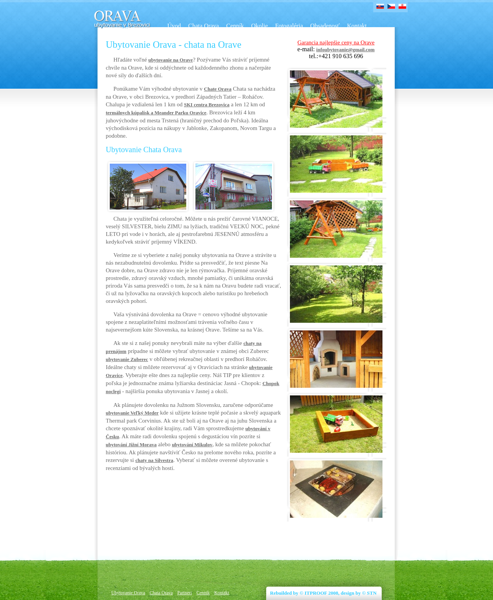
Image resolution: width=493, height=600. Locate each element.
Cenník (235, 26)
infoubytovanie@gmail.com (345, 49)
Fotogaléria (289, 26)
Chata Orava (203, 26)
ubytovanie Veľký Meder (132, 413)
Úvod (174, 26)
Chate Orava (217, 89)
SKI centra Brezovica (206, 104)
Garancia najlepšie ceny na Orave (336, 42)
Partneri (184, 592)
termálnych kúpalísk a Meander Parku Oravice (156, 112)
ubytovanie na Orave (170, 60)
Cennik (203, 592)
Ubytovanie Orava (128, 592)
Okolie (259, 26)
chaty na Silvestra (154, 460)
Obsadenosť (325, 26)
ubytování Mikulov (192, 444)
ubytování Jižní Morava (131, 444)
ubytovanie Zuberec (127, 359)
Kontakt (357, 26)
